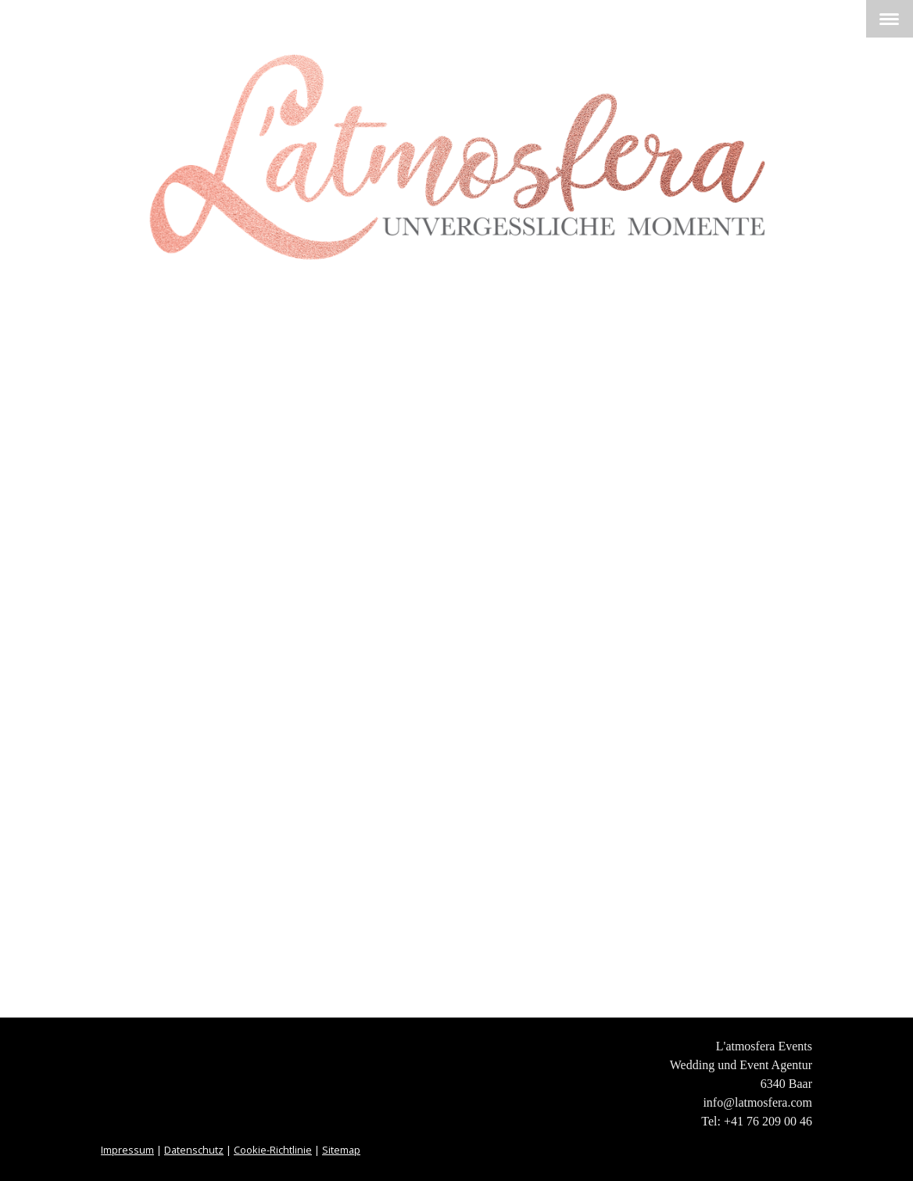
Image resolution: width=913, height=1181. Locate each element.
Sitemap (341, 1150)
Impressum (127, 1150)
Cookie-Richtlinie (273, 1150)
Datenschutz (194, 1150)
